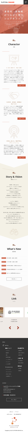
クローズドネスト (9, 371)
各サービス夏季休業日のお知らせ (13, 273)
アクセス (17, 411)
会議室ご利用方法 (21, 352)
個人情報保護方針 (17, 414)
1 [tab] (10, 32)
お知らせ (11, 411)
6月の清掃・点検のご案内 (12, 258)
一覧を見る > (14, 278)
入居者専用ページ (9, 376)
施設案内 (7, 352)
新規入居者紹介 (21, 362)
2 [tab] (13, 32)
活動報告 (19, 370)
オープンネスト (8, 369)
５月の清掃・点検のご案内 (12, 261)
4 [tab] (17, 32)
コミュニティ (8, 361)
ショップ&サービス (9, 359)
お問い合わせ (9, 414)
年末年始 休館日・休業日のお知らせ (14, 265)
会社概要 (19, 368)
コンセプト (8, 350)
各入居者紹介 (20, 360)
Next (18, 327)
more (20, 85)
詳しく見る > (14, 27)
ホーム (5, 345)
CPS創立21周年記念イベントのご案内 (14, 269)
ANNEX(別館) (8, 357)
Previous (9, 327)
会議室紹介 (20, 350)
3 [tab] (15, 32)
